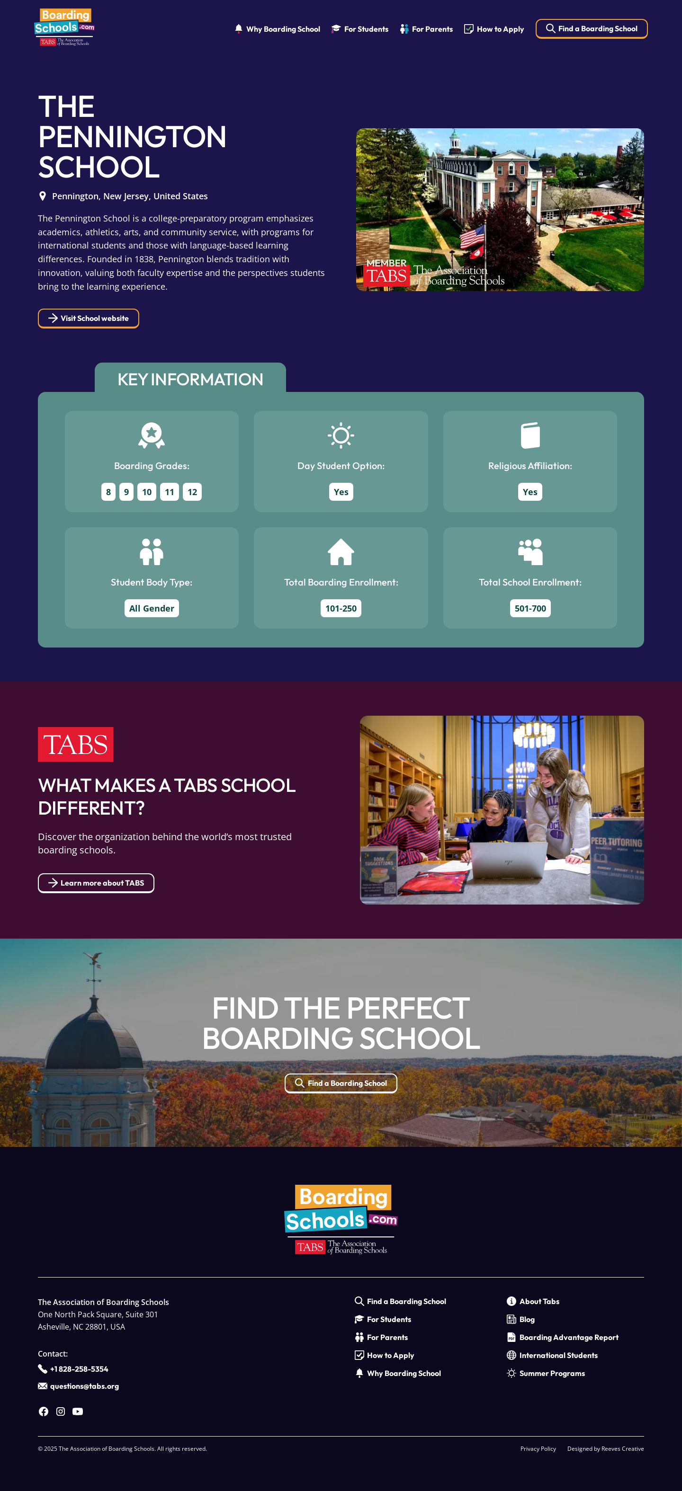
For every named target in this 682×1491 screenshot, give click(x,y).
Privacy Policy (538, 1449)
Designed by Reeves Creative (605, 1449)
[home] (64, 29)
